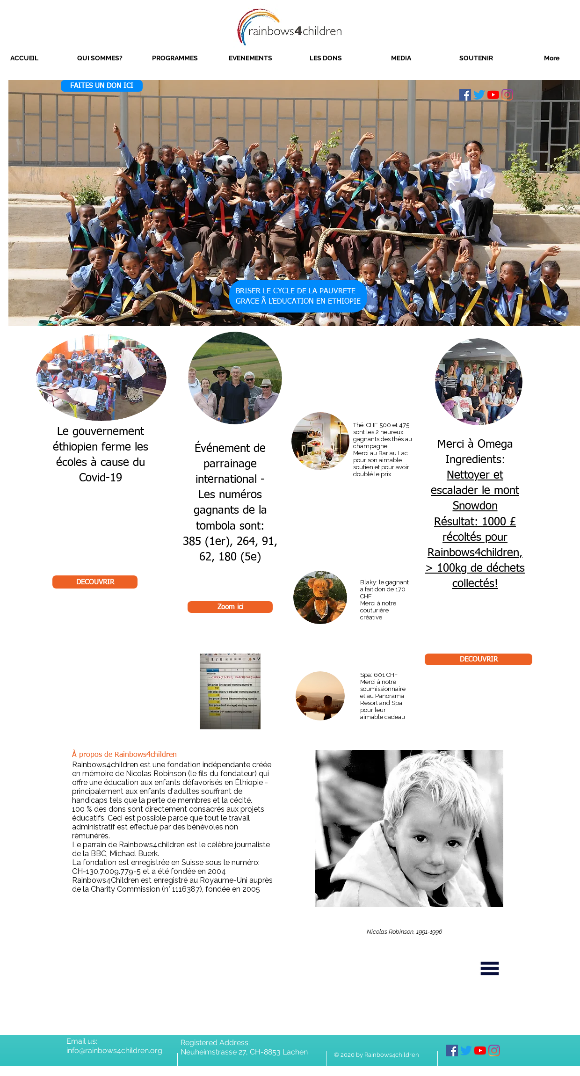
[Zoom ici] (230, 607)
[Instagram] (507, 95)
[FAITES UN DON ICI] (102, 86)
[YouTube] (493, 95)
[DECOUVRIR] (95, 582)
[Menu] (489, 968)
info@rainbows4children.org (114, 1050)
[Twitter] (479, 95)
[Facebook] (465, 95)
